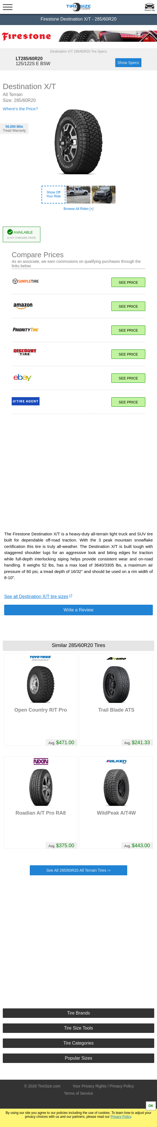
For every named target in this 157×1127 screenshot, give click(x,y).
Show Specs (128, 62)
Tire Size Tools (78, 1028)
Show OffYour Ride (53, 194)
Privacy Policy (121, 1117)
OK (150, 1106)
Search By (149, 10)
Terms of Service (78, 1093)
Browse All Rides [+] (78, 209)
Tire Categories (78, 1043)
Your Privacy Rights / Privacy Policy (103, 1086)
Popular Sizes (78, 1058)
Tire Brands (78, 1013)
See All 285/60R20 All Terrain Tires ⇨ (78, 870)
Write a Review (78, 609)
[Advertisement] (78, 470)
